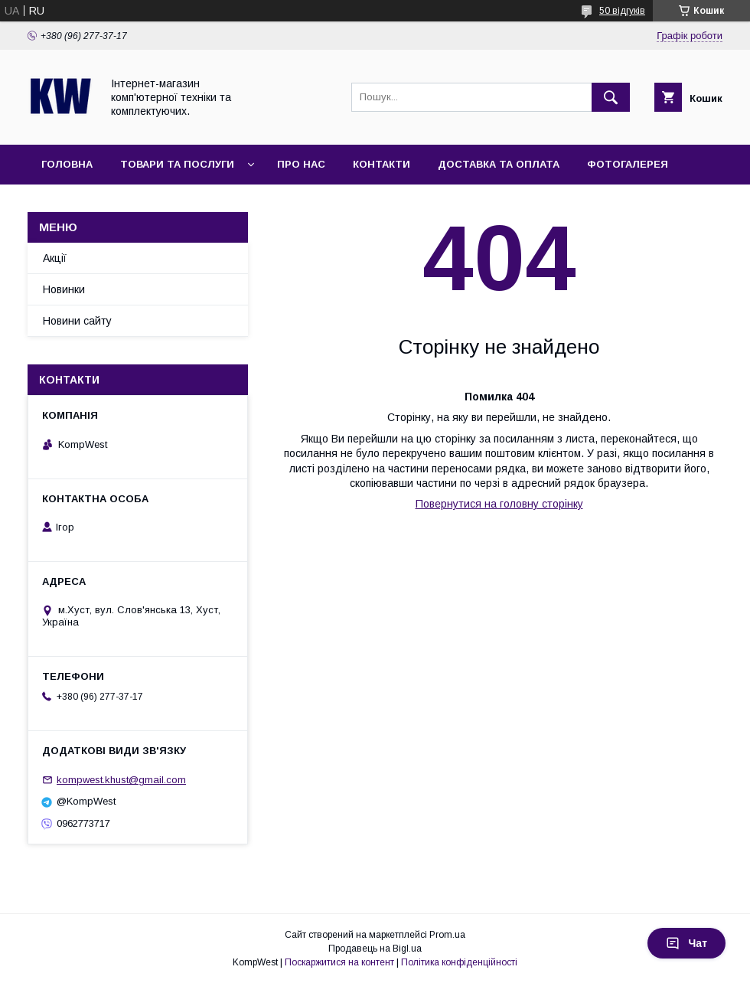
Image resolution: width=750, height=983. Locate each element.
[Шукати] (611, 97)
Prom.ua (447, 934)
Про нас (301, 164)
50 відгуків (622, 10)
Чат (686, 943)
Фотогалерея (627, 164)
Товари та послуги (177, 164)
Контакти (381, 164)
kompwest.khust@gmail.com (121, 779)
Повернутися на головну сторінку (499, 504)
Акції (55, 258)
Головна (67, 164)
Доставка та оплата (498, 164)
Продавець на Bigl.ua (375, 948)
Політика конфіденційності (459, 962)
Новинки (64, 289)
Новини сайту (77, 321)
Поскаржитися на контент (339, 962)
